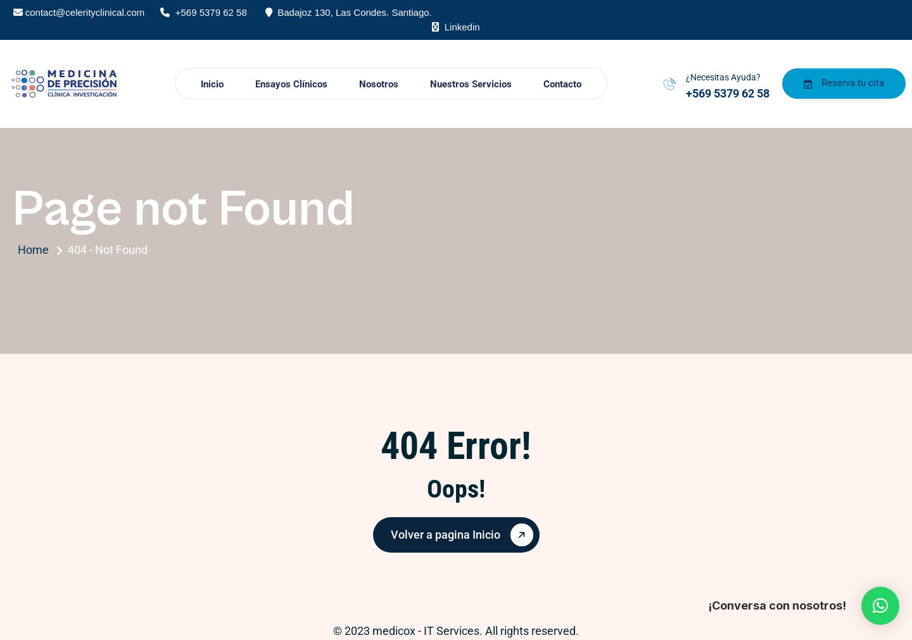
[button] (880, 606)
